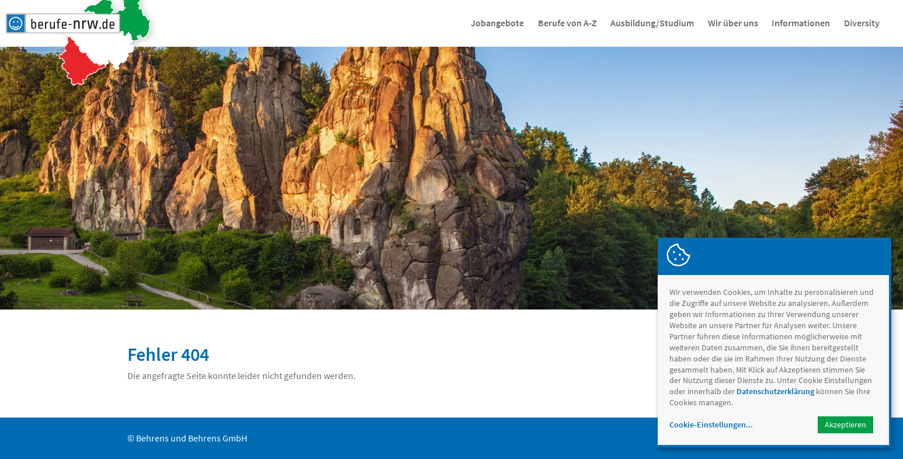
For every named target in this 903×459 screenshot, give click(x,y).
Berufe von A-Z (567, 23)
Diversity (862, 23)
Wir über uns (733, 23)
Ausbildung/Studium (652, 23)
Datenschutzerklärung (775, 391)
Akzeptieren (845, 424)
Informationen (801, 23)
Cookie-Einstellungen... (711, 424)
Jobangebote (497, 23)
